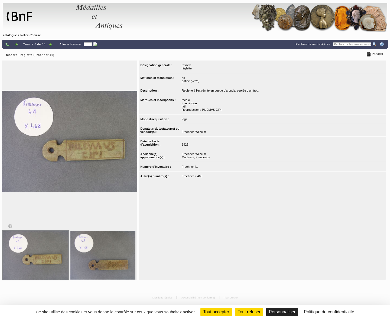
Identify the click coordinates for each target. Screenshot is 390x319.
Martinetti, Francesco (196, 157)
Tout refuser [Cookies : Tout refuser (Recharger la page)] (249, 312)
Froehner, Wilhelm (194, 131)
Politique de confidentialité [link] (329, 312)
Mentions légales (162, 297)
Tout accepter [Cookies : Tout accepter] (216, 312)
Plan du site (231, 297)
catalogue (10, 35)
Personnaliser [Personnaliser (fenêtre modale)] (282, 312)
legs (184, 119)
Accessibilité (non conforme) (198, 297)
